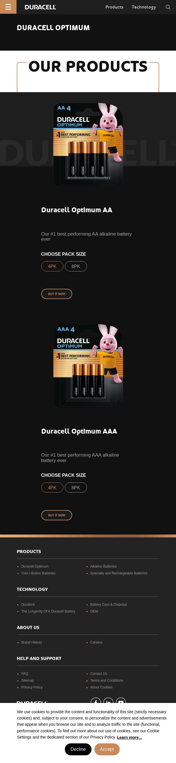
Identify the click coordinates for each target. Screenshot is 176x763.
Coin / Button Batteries (38, 573)
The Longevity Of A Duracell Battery (48, 611)
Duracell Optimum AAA (79, 431)
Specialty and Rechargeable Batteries (119, 573)
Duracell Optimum (35, 566)
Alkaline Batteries (103, 566)
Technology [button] (144, 7)
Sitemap (27, 680)
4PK (52, 266)
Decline (78, 749)
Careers (96, 642)
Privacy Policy (32, 687)
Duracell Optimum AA (76, 210)
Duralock (28, 605)
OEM (94, 611)
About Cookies (101, 687)
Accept (107, 749)
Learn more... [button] (129, 737)
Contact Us (98, 674)
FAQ (24, 674)
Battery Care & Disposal (108, 605)
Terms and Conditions (106, 680)
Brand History (31, 642)
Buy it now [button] (56, 294)
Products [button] (114, 7)
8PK (75, 266)
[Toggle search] (168, 7)
